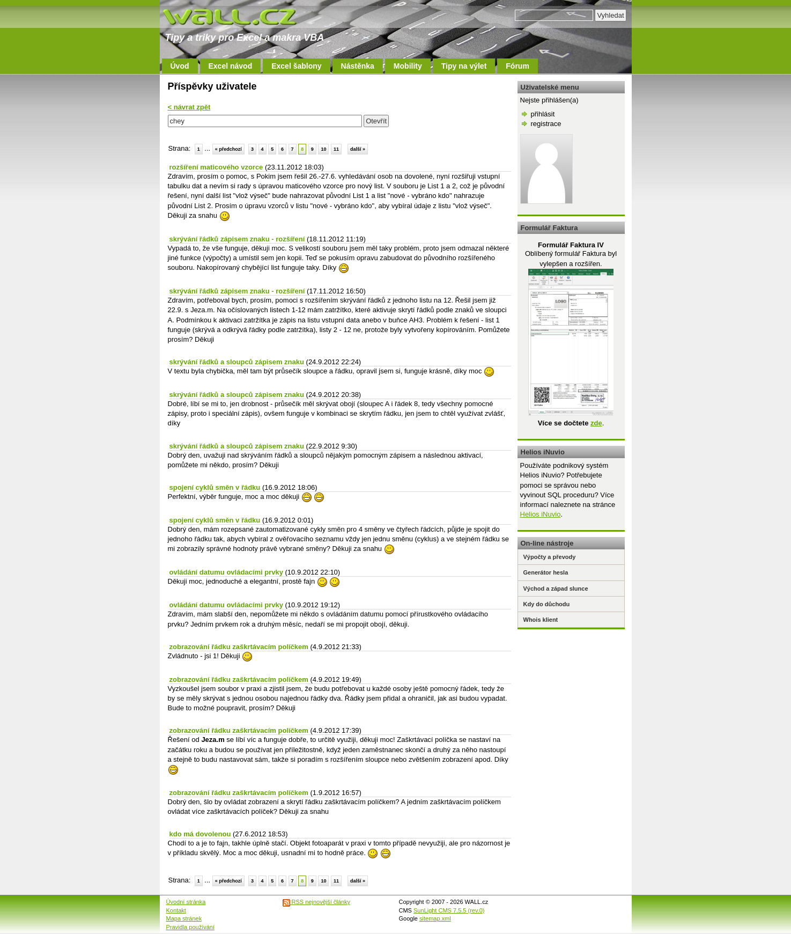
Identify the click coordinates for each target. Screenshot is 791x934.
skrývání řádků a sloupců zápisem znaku (236, 362)
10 (323, 149)
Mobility (408, 66)
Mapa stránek (184, 918)
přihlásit (543, 114)
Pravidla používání (190, 927)
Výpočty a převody (549, 557)
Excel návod (231, 66)
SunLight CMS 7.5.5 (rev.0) (448, 910)
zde (596, 423)
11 (336, 149)
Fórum (517, 66)
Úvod (180, 66)
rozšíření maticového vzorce (216, 167)
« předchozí (228, 149)
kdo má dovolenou (200, 834)
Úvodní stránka (186, 902)
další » (357, 149)
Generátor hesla (545, 572)
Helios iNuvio (540, 514)
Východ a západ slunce (555, 588)
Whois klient (540, 619)
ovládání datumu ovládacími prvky (226, 572)
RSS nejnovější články (317, 902)
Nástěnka (357, 66)
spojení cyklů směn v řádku (215, 487)
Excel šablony (296, 66)
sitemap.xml (435, 918)
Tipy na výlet (464, 66)
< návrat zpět (189, 107)
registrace (546, 124)
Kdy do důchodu (546, 604)
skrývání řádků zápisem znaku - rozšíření (237, 239)
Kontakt (176, 910)
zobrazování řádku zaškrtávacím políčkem (238, 647)
